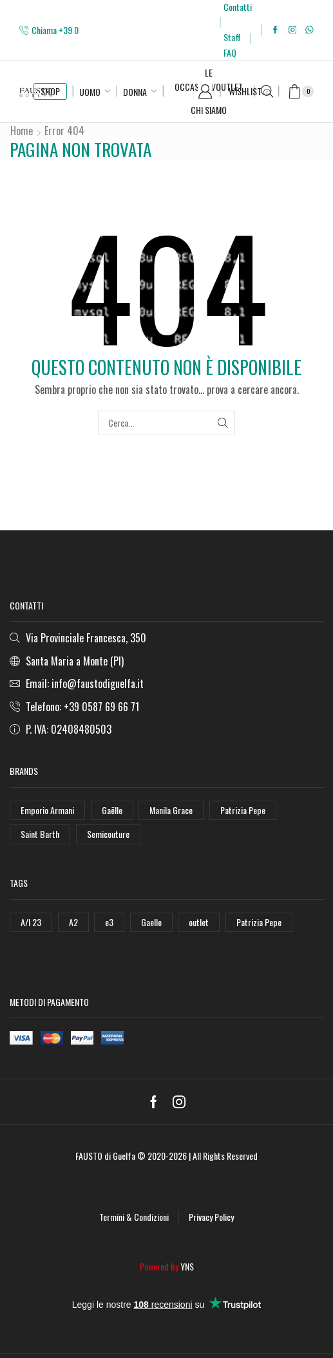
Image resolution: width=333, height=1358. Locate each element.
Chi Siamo (209, 109)
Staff (232, 37)
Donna (135, 91)
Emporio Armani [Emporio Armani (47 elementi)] (47, 810)
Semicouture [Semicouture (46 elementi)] (108, 834)
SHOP (50, 91)
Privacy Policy (211, 1216)
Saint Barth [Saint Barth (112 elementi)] (40, 834)
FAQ (230, 52)
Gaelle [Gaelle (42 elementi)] (151, 922)
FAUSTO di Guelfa (105, 1155)
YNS (187, 1266)
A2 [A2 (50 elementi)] (73, 922)
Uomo (89, 91)
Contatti (238, 7)
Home (21, 130)
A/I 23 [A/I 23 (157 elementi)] (31, 922)
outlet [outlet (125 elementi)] (199, 922)
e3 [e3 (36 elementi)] (109, 922)
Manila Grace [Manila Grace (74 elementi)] (171, 810)
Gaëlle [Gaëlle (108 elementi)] (112, 810)
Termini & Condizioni (134, 1216)
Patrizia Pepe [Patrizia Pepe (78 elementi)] (258, 922)
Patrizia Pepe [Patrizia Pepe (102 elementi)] (242, 810)
